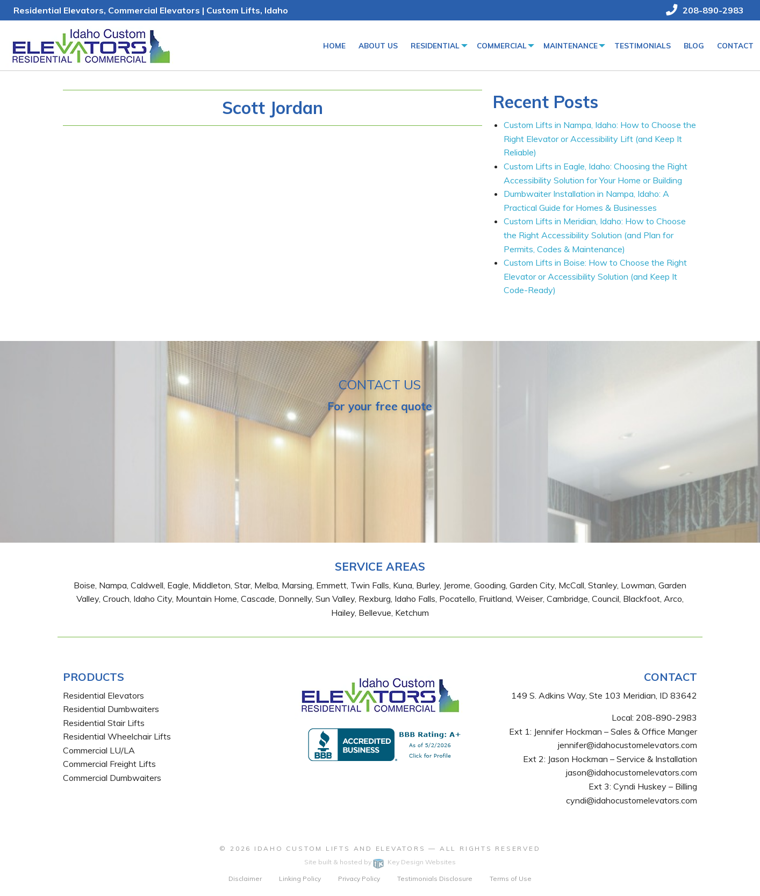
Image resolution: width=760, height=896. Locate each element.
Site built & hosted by (379, 862)
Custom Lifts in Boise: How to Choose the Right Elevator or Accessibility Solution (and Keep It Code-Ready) (595, 276)
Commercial (502, 45)
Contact (735, 45)
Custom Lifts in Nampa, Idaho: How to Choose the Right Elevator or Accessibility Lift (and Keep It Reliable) (600, 138)
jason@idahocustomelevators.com (631, 772)
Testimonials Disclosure (434, 878)
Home (334, 45)
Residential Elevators (103, 695)
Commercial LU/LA (99, 750)
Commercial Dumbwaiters (112, 777)
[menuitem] (334, 45)
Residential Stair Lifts (104, 722)
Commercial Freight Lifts (109, 763)
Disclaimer (245, 878)
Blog (694, 45)
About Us (378, 45)
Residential (435, 45)
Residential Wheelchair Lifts (117, 736)
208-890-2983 (666, 717)
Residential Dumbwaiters (111, 708)
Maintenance (570, 45)
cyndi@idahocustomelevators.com (631, 800)
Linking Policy (300, 878)
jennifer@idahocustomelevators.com (627, 744)
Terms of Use (511, 878)
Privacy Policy (359, 878)
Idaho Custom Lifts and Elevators (340, 848)
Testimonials (642, 45)
